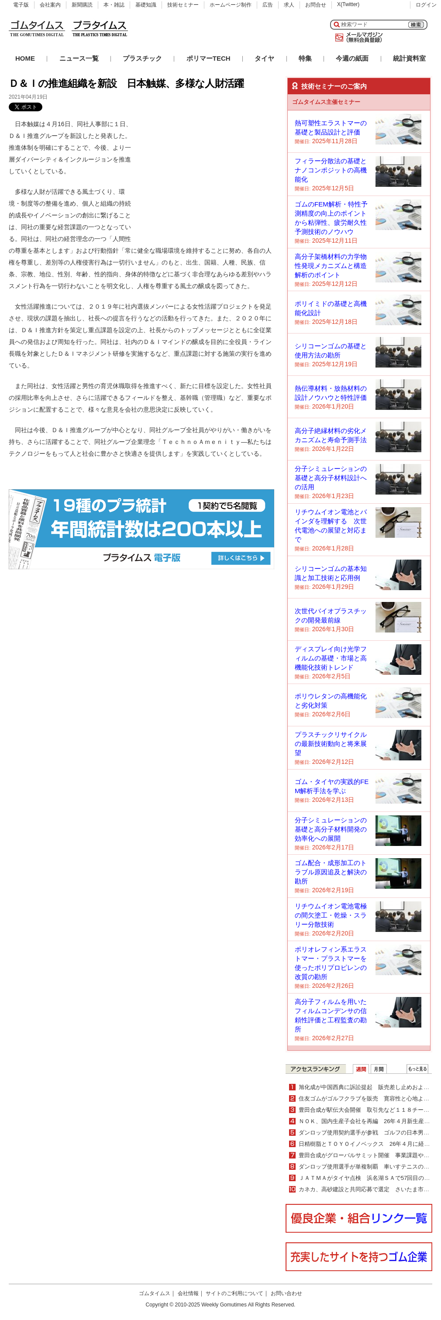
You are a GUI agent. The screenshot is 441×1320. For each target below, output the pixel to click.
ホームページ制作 (231, 5)
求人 (289, 5)
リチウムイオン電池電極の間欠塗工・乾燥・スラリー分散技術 (331, 915)
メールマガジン (357, 37)
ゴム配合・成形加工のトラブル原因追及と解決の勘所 (331, 872)
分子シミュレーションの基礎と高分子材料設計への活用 (331, 478)
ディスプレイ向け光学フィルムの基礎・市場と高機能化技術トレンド (331, 658)
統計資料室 (409, 58)
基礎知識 (145, 5)
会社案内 (50, 5)
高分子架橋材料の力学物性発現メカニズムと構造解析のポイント (331, 265)
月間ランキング (379, 1069)
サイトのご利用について (234, 1293)
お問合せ (315, 5)
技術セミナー (183, 5)
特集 (305, 58)
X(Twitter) (348, 4)
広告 (267, 5)
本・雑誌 (113, 5)
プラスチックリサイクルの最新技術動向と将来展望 (331, 743)
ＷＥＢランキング (417, 1069)
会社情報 (188, 1293)
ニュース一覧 (79, 58)
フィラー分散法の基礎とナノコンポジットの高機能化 (331, 170)
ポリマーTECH (208, 58)
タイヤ (264, 58)
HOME (25, 58)
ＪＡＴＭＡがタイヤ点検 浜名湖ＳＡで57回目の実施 (367, 1178)
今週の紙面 (352, 58)
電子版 (21, 5)
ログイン (426, 5)
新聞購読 (82, 5)
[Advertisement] (208, 172)
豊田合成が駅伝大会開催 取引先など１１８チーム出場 (370, 1110)
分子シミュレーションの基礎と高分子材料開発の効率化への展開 (331, 829)
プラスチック (142, 58)
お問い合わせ (286, 1293)
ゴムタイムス (154, 1293)
